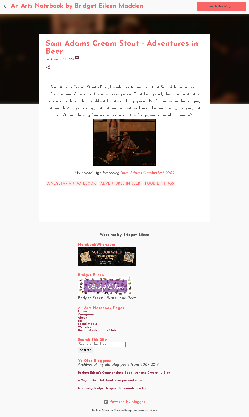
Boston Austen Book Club (97, 330)
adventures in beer (120, 184)
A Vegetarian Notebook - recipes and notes (110, 380)
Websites (84, 327)
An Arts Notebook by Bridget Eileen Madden (77, 6)
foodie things (159, 184)
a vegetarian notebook (71, 184)
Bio (80, 320)
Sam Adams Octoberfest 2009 (147, 173)
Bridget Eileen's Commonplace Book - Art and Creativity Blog (124, 372)
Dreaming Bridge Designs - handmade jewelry (112, 388)
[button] (48, 68)
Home (82, 311)
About (82, 317)
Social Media (87, 324)
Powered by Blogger (124, 402)
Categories (86, 314)
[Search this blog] (225, 6)
